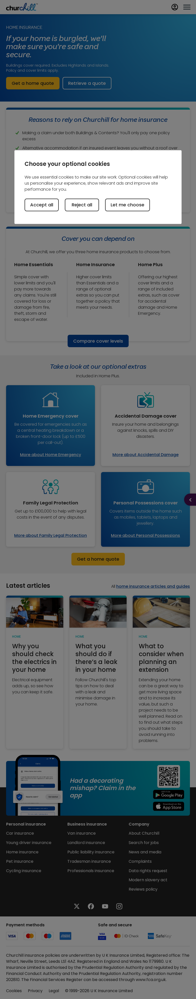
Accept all (41, 205)
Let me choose (127, 205)
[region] (98, 187)
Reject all (82, 205)
